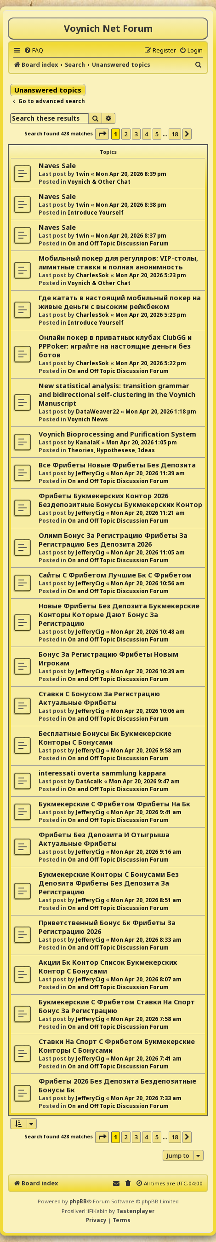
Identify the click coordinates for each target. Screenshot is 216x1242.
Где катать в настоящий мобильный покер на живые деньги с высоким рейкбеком (120, 302)
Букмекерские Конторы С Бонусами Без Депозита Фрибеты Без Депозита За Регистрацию (109, 883)
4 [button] (146, 134)
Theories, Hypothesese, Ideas (111, 450)
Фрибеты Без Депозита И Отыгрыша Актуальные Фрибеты (104, 839)
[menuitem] (33, 50)
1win (82, 174)
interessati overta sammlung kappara (102, 773)
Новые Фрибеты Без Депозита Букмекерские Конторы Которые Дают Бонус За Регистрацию (119, 614)
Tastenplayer (135, 1210)
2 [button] (125, 134)
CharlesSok (92, 275)
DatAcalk (89, 781)
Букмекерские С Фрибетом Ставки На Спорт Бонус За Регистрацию (117, 1006)
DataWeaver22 (97, 411)
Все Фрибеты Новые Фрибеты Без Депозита (117, 465)
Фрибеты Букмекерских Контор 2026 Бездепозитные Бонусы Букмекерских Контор (120, 500)
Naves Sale (57, 165)
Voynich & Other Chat (99, 182)
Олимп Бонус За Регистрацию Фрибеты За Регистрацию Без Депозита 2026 (113, 539)
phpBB (78, 1201)
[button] (102, 134)
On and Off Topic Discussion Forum (118, 243)
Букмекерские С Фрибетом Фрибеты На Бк (114, 803)
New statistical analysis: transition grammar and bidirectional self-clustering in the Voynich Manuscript (117, 394)
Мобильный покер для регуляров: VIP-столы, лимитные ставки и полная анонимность (118, 262)
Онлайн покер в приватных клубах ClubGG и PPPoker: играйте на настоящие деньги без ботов (115, 346)
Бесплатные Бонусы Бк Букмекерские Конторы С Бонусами (105, 737)
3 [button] (136, 134)
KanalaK (88, 442)
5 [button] (157, 134)
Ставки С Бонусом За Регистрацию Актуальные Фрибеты (99, 698)
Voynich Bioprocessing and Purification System (117, 434)
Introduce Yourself (96, 212)
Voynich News (88, 419)
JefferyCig (90, 473)
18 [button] (174, 134)
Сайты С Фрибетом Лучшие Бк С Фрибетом (115, 575)
